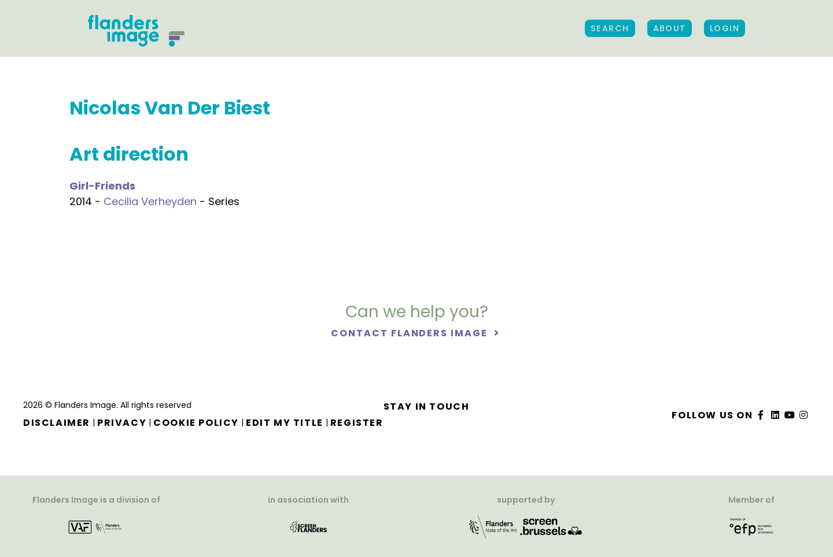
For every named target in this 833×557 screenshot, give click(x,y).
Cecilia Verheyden (150, 201)
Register (357, 422)
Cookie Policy (196, 422)
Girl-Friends (102, 186)
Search (610, 28)
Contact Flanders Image (410, 333)
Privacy (121, 422)
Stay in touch (427, 406)
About (669, 28)
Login (724, 28)
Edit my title (284, 422)
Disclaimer (56, 422)
